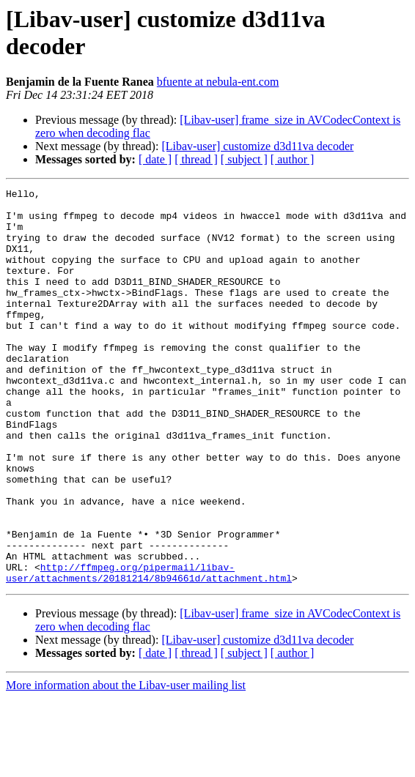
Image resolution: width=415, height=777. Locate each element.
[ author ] (293, 159)
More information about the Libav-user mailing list (126, 764)
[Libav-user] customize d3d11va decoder (257, 146)
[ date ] (155, 159)
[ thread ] (196, 159)
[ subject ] (244, 159)
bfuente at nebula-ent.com (218, 81)
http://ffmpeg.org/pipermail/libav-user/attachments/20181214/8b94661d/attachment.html (149, 650)
